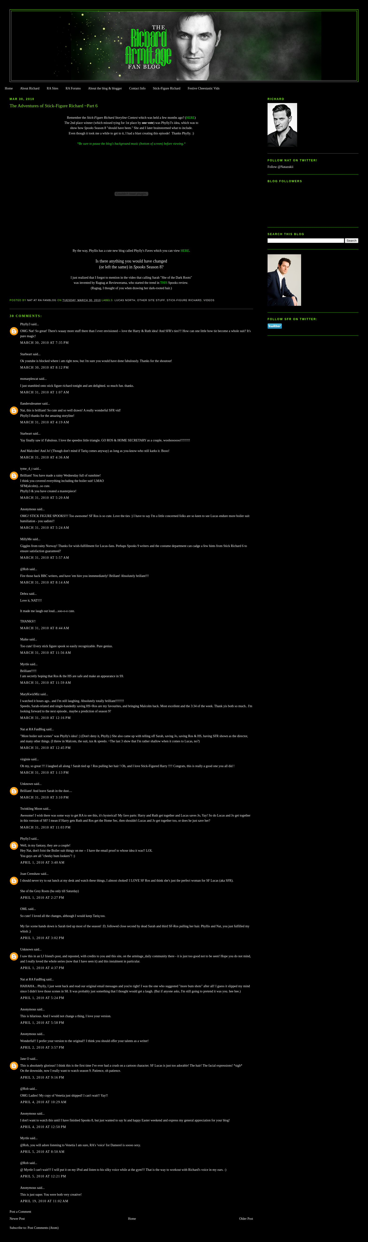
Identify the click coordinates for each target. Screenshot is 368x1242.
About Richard (29, 88)
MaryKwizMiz (30, 694)
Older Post (246, 1218)
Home (9, 88)
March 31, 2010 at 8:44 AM (44, 628)
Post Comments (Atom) (42, 1228)
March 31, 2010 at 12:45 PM (45, 748)
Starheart (26, 354)
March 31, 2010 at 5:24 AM (44, 527)
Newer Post (17, 1218)
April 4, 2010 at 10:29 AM (43, 1102)
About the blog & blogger (105, 88)
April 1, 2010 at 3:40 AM (42, 862)
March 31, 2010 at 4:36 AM (44, 457)
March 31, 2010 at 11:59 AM (45, 682)
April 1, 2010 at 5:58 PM (42, 1022)
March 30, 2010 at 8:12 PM (44, 367)
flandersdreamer (30, 403)
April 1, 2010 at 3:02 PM (42, 938)
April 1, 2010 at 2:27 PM (42, 897)
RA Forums (73, 88)
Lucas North (125, 300)
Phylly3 (25, 324)
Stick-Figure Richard (166, 88)
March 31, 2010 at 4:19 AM (44, 422)
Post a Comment (20, 1211)
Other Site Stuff (151, 300)
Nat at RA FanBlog (32, 729)
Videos (209, 300)
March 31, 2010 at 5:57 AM (44, 557)
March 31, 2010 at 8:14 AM (44, 582)
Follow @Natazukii (280, 167)
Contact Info (137, 88)
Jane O (24, 1059)
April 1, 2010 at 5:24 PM (42, 998)
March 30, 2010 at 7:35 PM (44, 342)
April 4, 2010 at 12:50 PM (43, 1127)
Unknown (26, 784)
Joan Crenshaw (30, 874)
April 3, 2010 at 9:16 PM (42, 1077)
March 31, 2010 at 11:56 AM (45, 652)
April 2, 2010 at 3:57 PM (42, 1047)
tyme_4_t (26, 468)
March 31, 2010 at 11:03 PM (45, 827)
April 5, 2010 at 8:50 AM (42, 1151)
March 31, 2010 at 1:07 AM (44, 392)
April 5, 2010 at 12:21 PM (43, 1176)
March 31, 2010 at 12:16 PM (45, 718)
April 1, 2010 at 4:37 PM (42, 968)
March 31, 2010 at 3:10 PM (44, 797)
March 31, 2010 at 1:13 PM (44, 772)
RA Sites (52, 88)
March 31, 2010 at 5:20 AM (44, 497)
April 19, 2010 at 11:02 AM (44, 1201)
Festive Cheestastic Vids (204, 88)
